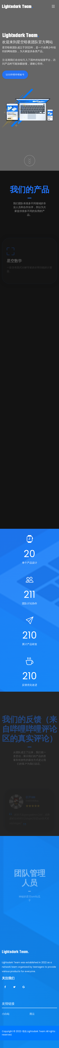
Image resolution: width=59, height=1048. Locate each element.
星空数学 (14, 265)
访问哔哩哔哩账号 (18, 74)
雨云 (32, 1014)
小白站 (5, 1014)
